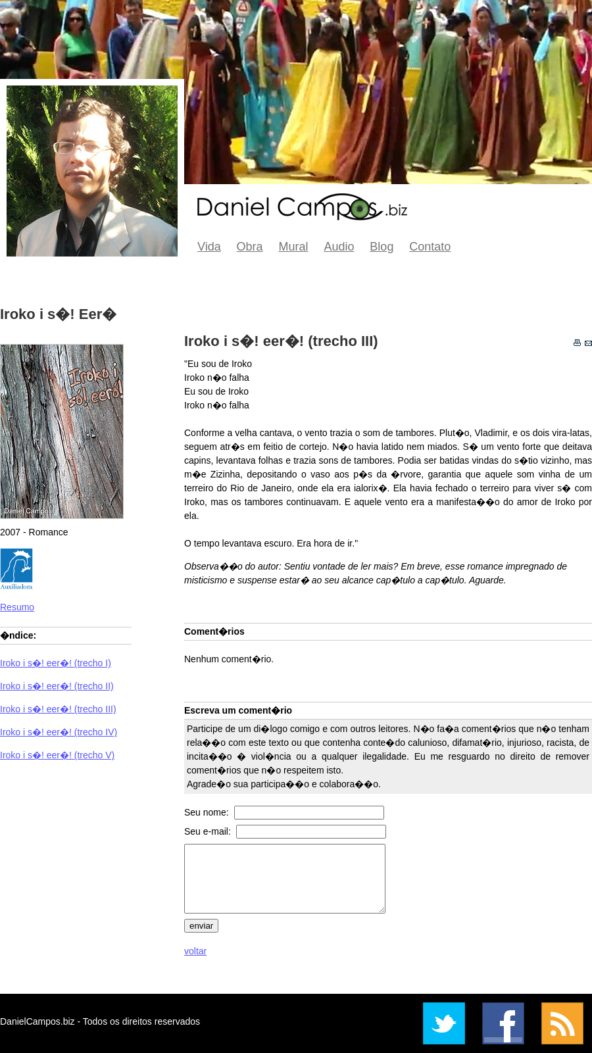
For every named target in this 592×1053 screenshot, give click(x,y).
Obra (250, 246)
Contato (430, 246)
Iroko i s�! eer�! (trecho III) (58, 709)
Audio (339, 246)
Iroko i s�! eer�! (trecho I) (55, 663)
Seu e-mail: (209, 831)
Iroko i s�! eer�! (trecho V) (57, 755)
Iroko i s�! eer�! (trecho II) (57, 686)
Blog (381, 246)
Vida (209, 246)
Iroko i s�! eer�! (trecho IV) (58, 732)
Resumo (17, 607)
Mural (293, 246)
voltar (195, 951)
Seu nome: (208, 812)
